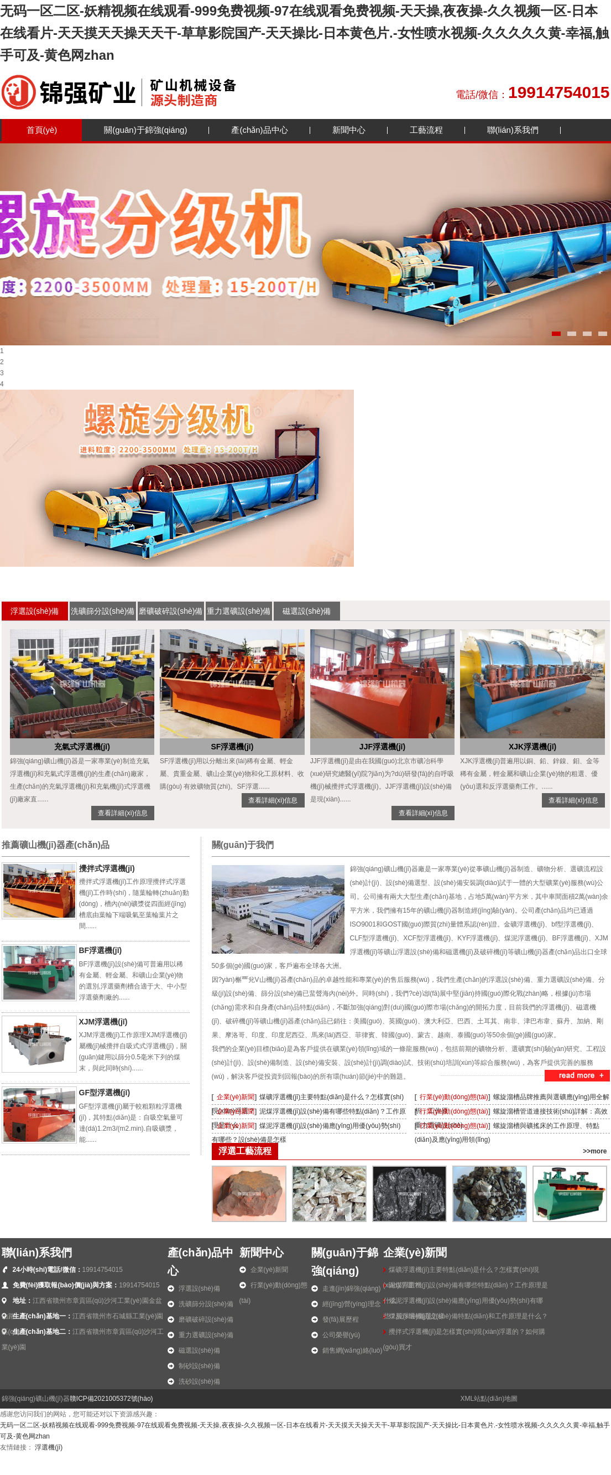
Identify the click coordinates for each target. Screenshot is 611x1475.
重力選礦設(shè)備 (239, 611)
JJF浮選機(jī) (382, 746)
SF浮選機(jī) (232, 746)
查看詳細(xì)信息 (122, 813)
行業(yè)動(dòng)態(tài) (454, 1097)
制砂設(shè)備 (199, 1366)
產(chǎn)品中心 (259, 129)
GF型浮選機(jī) (104, 1092)
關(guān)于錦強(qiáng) (145, 129)
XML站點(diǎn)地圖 (489, 1398)
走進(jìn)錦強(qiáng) (351, 1288)
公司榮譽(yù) (341, 1335)
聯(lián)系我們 (513, 129)
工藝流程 (426, 129)
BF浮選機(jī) (100, 950)
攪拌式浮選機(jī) (107, 868)
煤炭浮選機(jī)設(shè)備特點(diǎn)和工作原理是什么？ (468, 1316)
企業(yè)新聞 (236, 1097)
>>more (595, 1151)
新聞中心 (348, 129)
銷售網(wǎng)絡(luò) (352, 1350)
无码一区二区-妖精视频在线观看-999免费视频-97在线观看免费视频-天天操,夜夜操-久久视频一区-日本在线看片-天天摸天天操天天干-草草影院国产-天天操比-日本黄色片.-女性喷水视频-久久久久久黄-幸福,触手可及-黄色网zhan (304, 33)
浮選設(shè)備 (35, 611)
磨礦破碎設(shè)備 (171, 611)
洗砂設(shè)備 (199, 1381)
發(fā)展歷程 (340, 1319)
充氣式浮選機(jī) (82, 746)
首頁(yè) (42, 129)
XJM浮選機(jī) (103, 1021)
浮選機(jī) (48, 1447)
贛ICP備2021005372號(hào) (111, 1398)
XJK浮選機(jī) (532, 746)
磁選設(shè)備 (307, 611)
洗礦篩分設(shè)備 (103, 611)
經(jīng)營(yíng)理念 (351, 1304)
